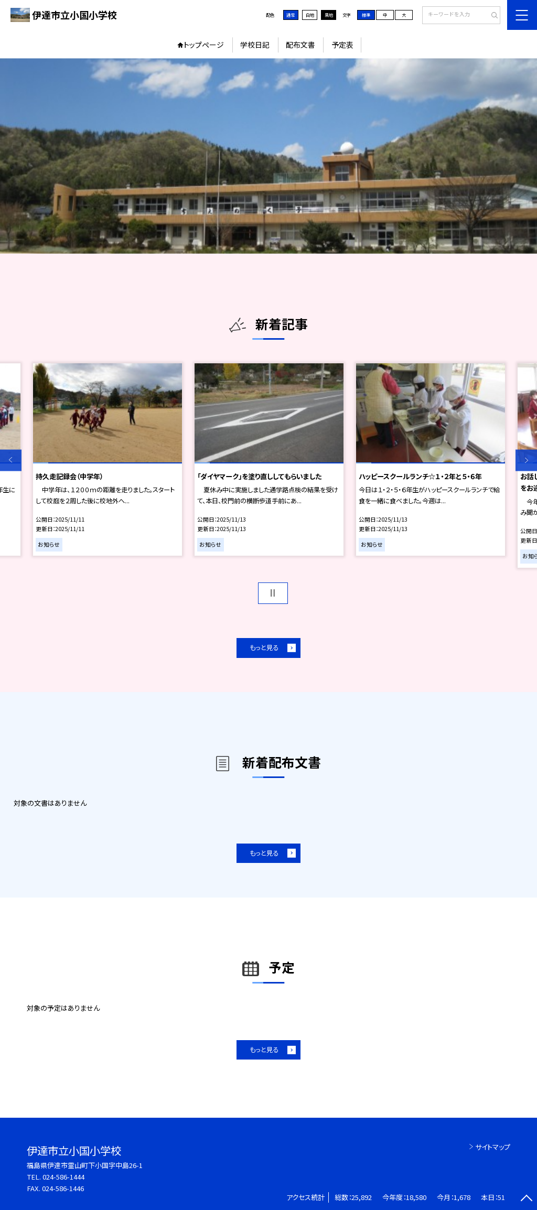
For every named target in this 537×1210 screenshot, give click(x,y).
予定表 (342, 44)
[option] (268, 156)
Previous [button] (11, 460)
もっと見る (264, 647)
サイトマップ (492, 1147)
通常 (290, 15)
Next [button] (526, 460)
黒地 (329, 15)
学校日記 (255, 44)
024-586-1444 (63, 1177)
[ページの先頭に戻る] (526, 1199)
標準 (366, 15)
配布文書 (300, 44)
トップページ (204, 44)
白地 (310, 15)
